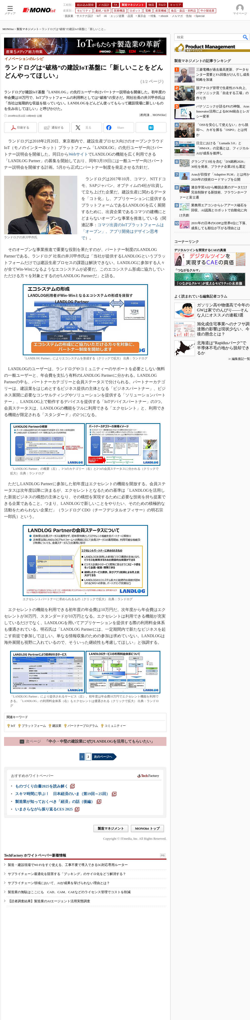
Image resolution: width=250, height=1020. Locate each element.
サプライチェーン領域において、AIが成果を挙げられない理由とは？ (59, 883)
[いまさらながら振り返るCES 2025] (47, 809)
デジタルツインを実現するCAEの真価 (200, 250)
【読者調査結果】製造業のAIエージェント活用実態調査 (49, 901)
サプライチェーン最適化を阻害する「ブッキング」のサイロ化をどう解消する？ (67, 874)
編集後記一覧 (241, 359)
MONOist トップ (147, 828)
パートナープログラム (83, 725)
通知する (58, 127)
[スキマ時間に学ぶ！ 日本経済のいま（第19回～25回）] (65, 794)
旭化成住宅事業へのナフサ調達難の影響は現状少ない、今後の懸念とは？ (223, 329)
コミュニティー (115, 725)
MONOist (8, 29)
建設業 (56, 725)
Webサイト (78, 154)
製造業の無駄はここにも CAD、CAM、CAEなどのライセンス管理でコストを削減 (69, 892)
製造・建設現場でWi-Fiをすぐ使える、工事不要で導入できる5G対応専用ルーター (68, 865)
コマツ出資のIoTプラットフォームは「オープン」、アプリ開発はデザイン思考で (122, 231)
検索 (245, 37)
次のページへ (103, 757)
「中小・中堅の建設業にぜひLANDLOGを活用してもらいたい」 (87, 741)
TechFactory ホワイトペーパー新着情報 (35, 855)
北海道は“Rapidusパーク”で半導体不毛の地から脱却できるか (223, 348)
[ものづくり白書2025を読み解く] (45, 786)
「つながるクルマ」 (188, 270)
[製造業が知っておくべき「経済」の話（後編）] (58, 802)
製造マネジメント (28, 29)
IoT (13, 725)
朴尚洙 (144, 115)
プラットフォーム (34, 725)
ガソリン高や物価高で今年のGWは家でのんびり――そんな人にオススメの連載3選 (223, 310)
